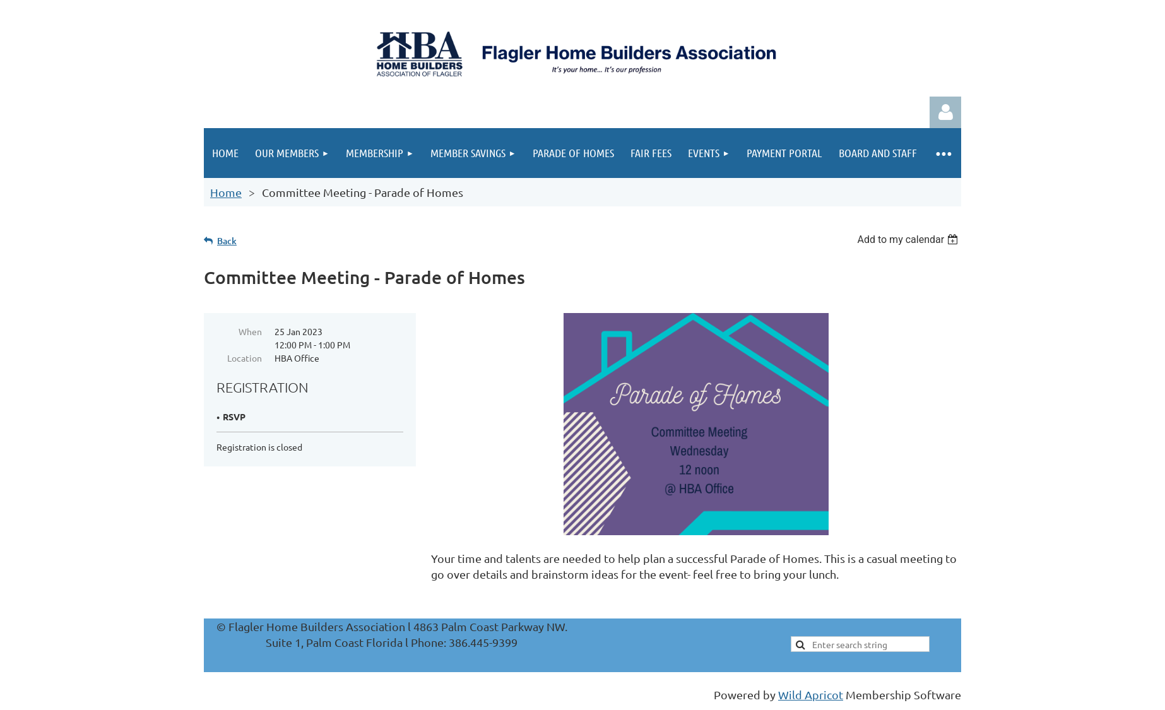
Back (227, 241)
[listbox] (909, 239)
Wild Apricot (810, 694)
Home (226, 192)
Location (244, 358)
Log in (945, 112)
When (250, 331)
